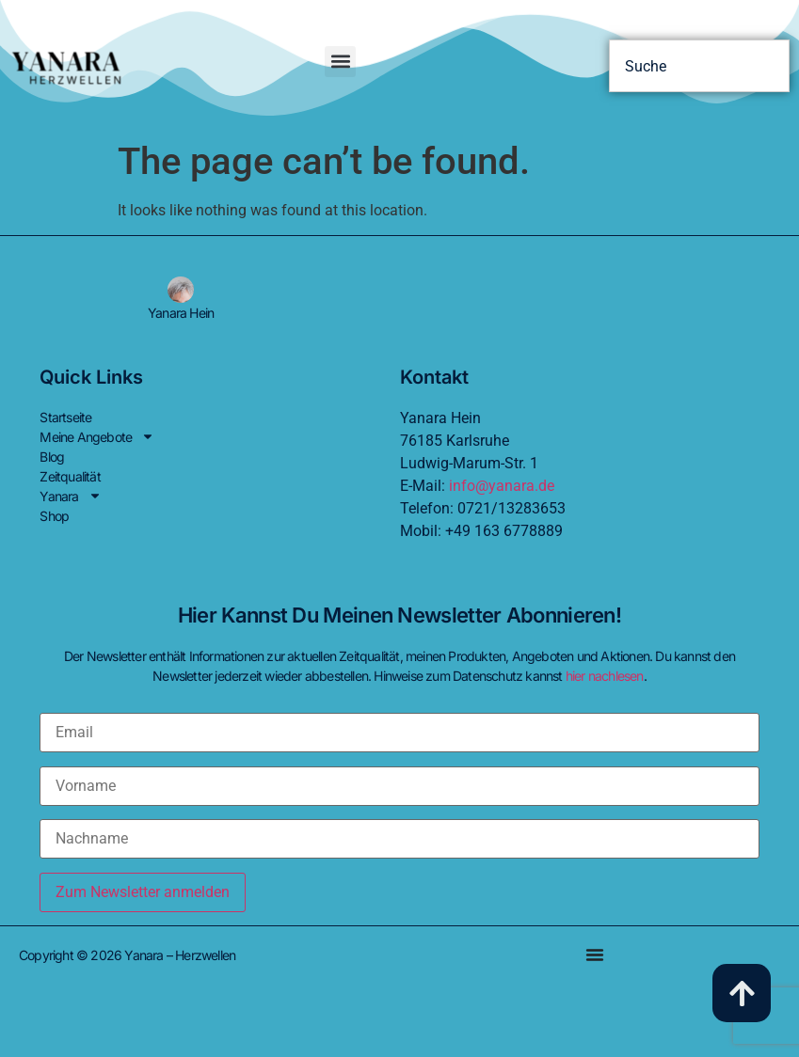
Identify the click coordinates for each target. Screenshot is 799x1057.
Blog (52, 457)
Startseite (65, 417)
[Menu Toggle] (594, 954)
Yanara (70, 496)
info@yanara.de (501, 486)
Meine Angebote (97, 437)
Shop (54, 516)
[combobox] (699, 65)
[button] (340, 61)
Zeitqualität (70, 476)
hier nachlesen (605, 676)
